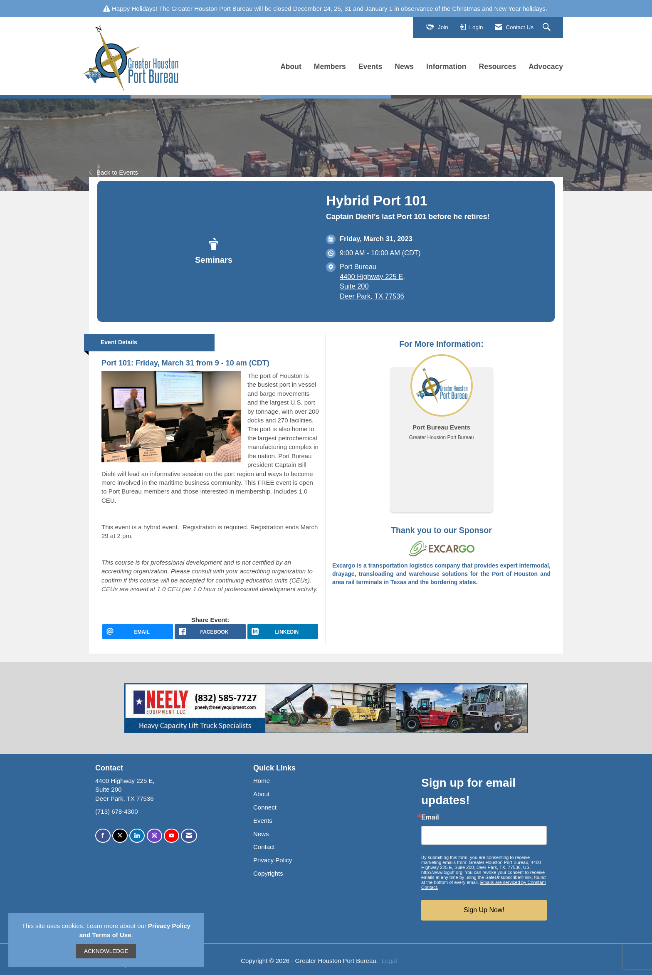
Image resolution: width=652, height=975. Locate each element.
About (290, 66)
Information (446, 66)
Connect (265, 807)
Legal (389, 960)
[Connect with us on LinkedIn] (137, 836)
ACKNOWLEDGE (106, 951)
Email (430, 817)
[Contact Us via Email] (189, 836)
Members (330, 66)
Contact (264, 846)
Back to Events (113, 172)
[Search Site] (548, 27)
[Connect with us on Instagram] (154, 836)
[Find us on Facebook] (103, 836)
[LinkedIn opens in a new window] (282, 631)
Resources (497, 66)
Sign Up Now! (484, 909)
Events (370, 66)
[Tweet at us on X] (120, 836)
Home (261, 780)
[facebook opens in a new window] (210, 631)
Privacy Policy (272, 860)
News (404, 66)
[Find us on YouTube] (171, 836)
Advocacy (546, 66)
